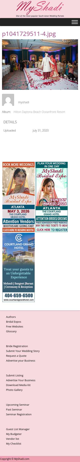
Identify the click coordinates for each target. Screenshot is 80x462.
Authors (11, 317)
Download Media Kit (18, 385)
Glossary (11, 331)
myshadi (23, 102)
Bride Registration (17, 346)
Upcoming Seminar (17, 404)
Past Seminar (14, 409)
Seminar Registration (18, 414)
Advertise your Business (20, 360)
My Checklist (13, 443)
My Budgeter (14, 434)
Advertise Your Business (20, 380)
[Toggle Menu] (75, 22)
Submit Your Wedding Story (22, 351)
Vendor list (12, 439)
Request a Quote (16, 356)
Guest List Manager (18, 429)
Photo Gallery (14, 390)
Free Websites (14, 326)
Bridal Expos (13, 321)
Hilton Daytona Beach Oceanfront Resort (39, 112)
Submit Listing (14, 375)
